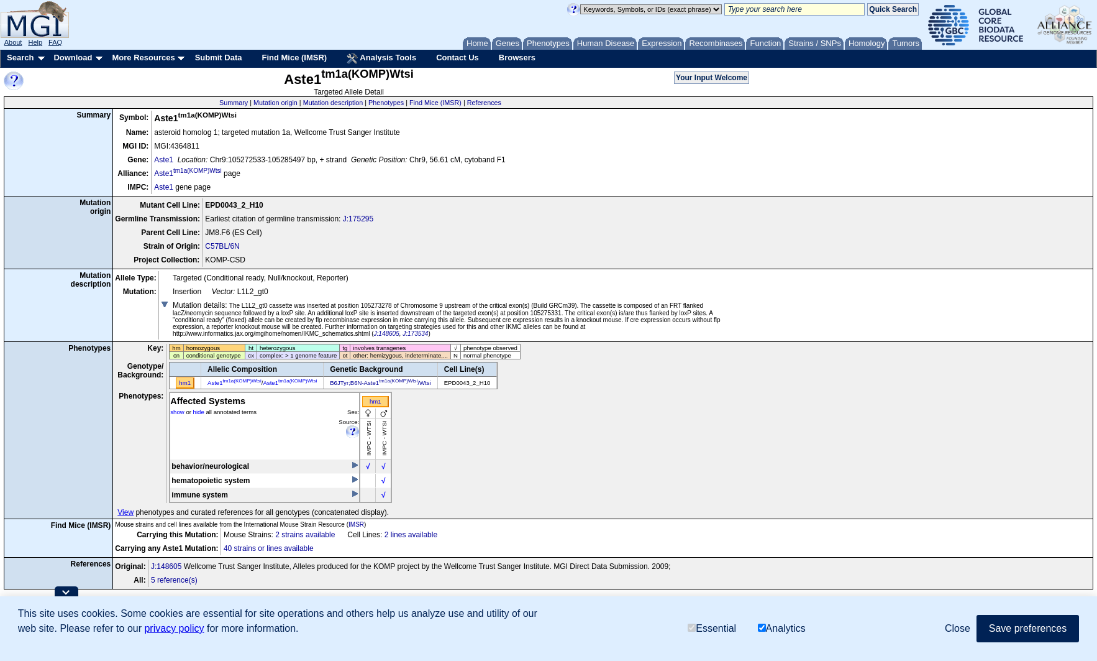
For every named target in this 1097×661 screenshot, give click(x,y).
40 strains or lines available (269, 548)
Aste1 (163, 159)
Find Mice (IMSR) (294, 57)
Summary (233, 102)
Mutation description (333, 102)
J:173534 (415, 333)
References (484, 102)
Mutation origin (275, 102)
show (177, 412)
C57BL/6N (222, 246)
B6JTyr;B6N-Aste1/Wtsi (380, 382)
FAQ (55, 42)
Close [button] (957, 628)
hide (198, 412)
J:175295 (358, 219)
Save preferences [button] (1028, 628)
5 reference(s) (174, 580)
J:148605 (386, 333)
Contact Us (457, 57)
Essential (712, 628)
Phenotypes (386, 102)
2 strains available (305, 534)
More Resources (143, 57)
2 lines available (411, 534)
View (125, 512)
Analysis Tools (381, 58)
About (13, 42)
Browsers (517, 57)
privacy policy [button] (174, 628)
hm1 (375, 401)
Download (72, 57)
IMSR (356, 524)
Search (20, 57)
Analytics (782, 628)
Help (35, 42)
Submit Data (218, 57)
